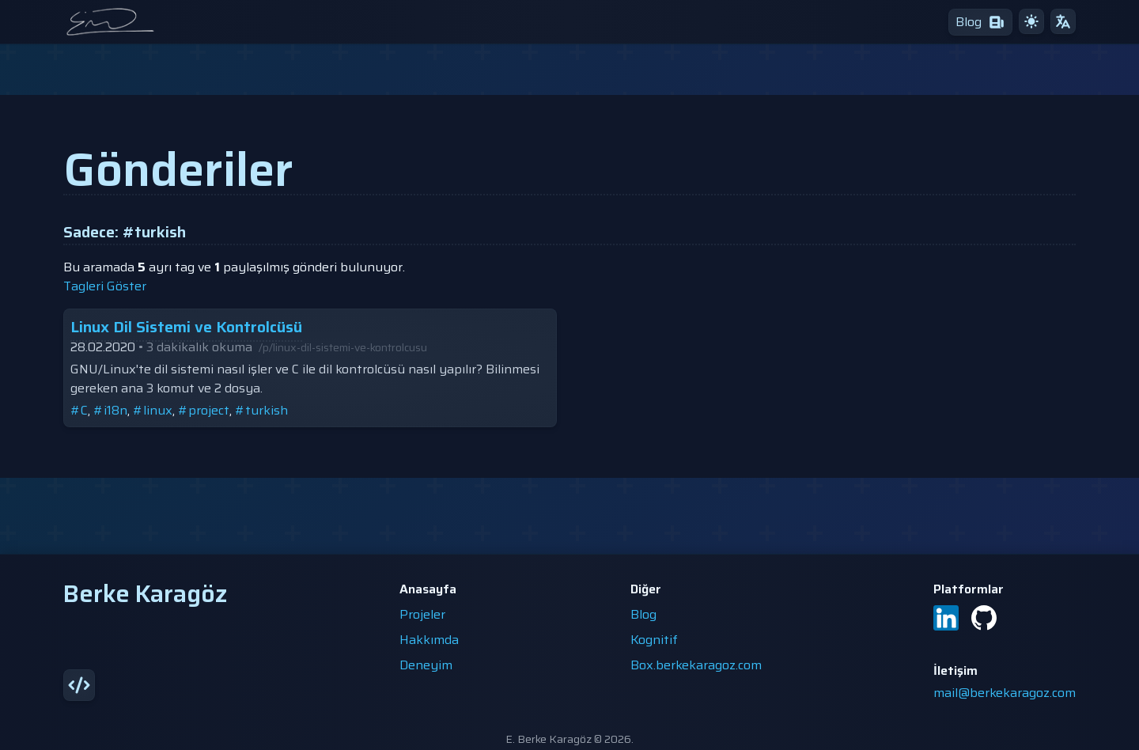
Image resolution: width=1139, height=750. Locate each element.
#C (79, 410)
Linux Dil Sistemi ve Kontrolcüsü (186, 326)
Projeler (422, 614)
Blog (643, 614)
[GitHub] (984, 618)
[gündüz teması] (1031, 21)
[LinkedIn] (946, 618)
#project (203, 410)
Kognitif (654, 640)
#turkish (261, 410)
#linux (152, 410)
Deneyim (425, 665)
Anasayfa (427, 589)
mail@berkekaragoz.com (1004, 693)
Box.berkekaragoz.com (696, 665)
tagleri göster (104, 286)
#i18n (110, 410)
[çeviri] (1063, 21)
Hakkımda (429, 640)
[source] (79, 685)
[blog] (980, 22)
